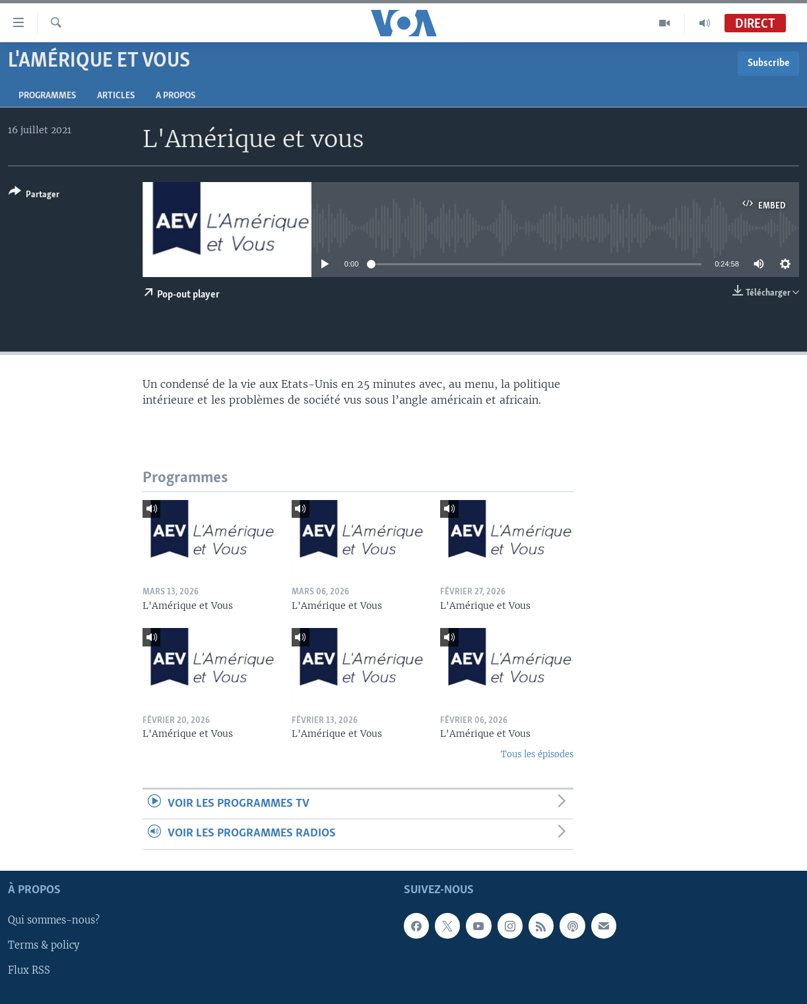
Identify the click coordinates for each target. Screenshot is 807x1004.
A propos (175, 96)
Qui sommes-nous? (54, 920)
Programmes (47, 96)
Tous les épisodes (537, 754)
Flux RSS (29, 970)
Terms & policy (43, 945)
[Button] (34, 195)
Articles (116, 96)
